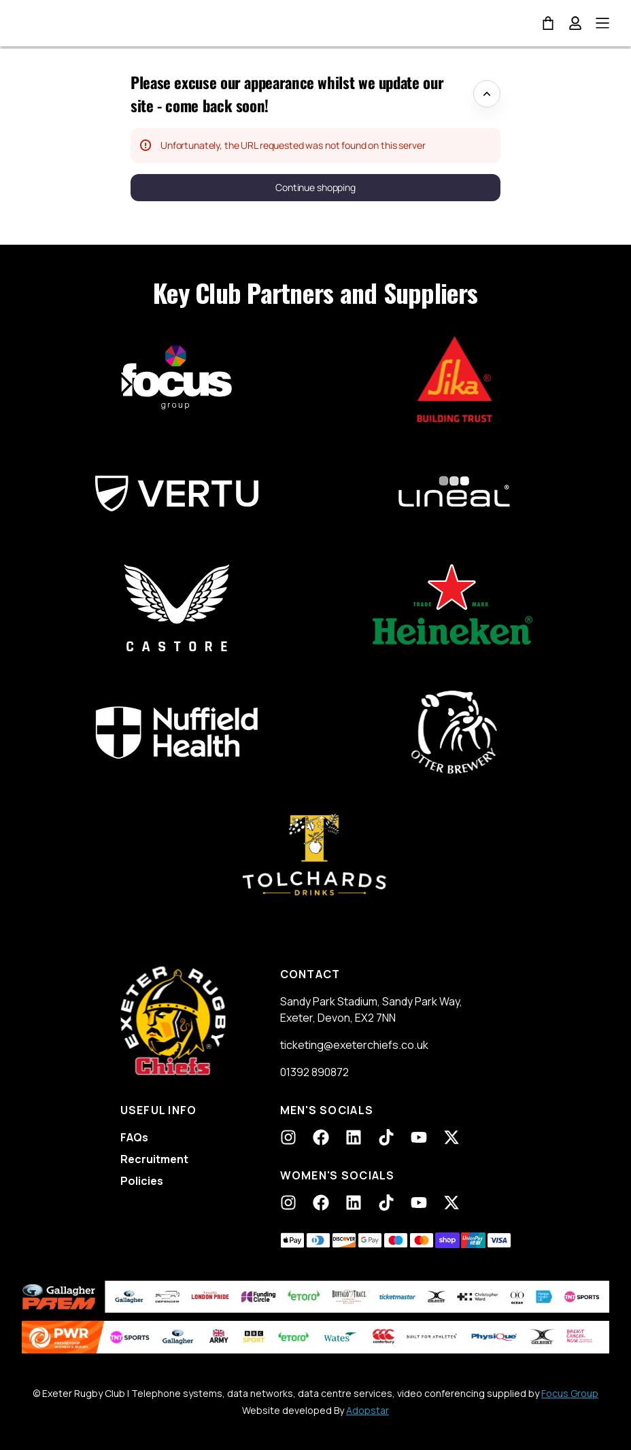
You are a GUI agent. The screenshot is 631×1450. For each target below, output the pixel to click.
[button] (315, 187)
